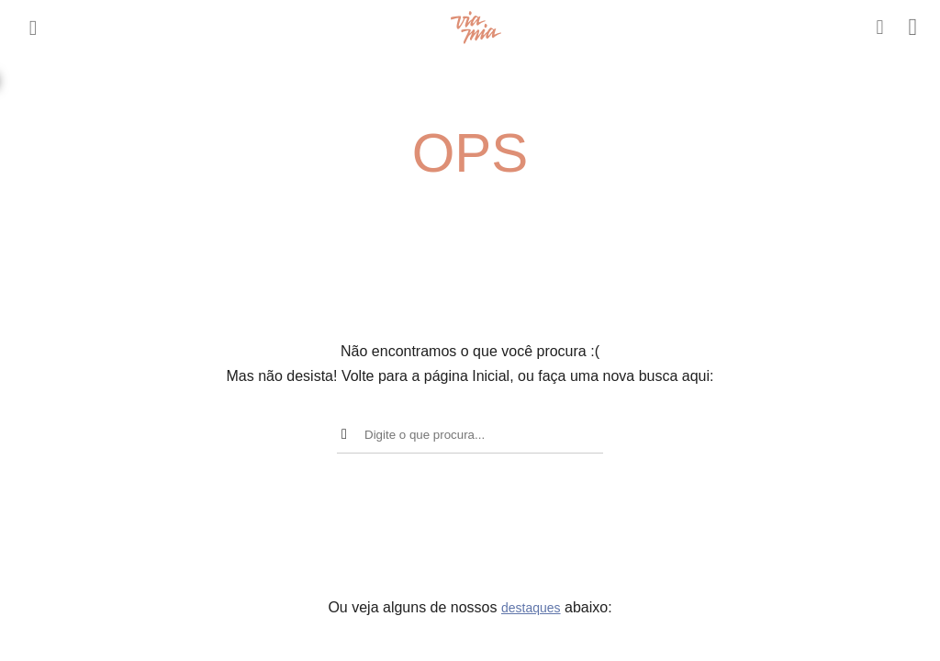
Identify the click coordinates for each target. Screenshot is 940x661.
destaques (531, 607)
